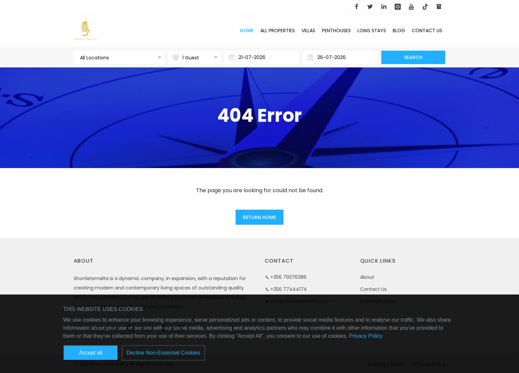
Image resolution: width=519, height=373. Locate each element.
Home (247, 30)
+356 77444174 (288, 289)
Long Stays (372, 30)
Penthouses (336, 30)
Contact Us (373, 289)
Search (413, 57)
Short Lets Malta (129, 30)
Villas (308, 30)
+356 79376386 (288, 277)
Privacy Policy (366, 336)
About (367, 277)
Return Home (259, 217)
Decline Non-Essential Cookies (163, 353)
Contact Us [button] (427, 30)
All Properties (277, 30)
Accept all (90, 353)
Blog (399, 30)
